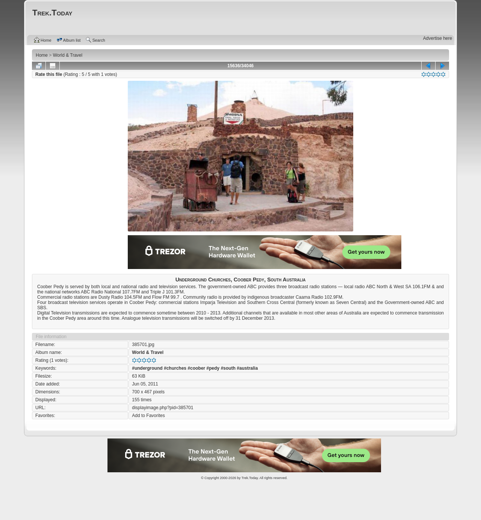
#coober (196, 368)
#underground (147, 368)
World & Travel (147, 352)
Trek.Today (250, 478)
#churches (175, 368)
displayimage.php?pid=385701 (162, 407)
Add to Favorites (148, 415)
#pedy (212, 368)
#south (228, 368)
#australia (247, 368)
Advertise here (437, 38)
